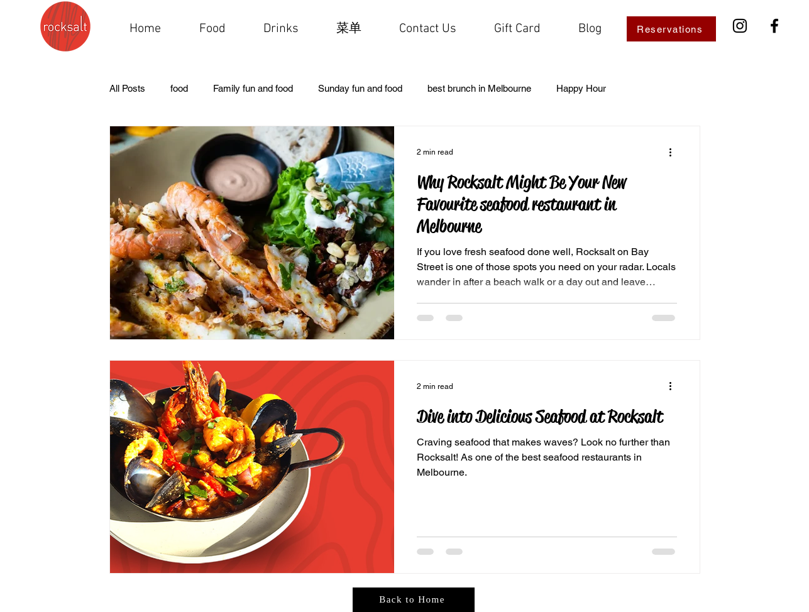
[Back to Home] (414, 599)
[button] (349, 28)
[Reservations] (671, 28)
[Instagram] (739, 25)
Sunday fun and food (360, 88)
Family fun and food (253, 88)
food (179, 88)
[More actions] (675, 152)
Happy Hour (581, 88)
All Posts (127, 88)
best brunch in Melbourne (479, 88)
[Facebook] (774, 25)
